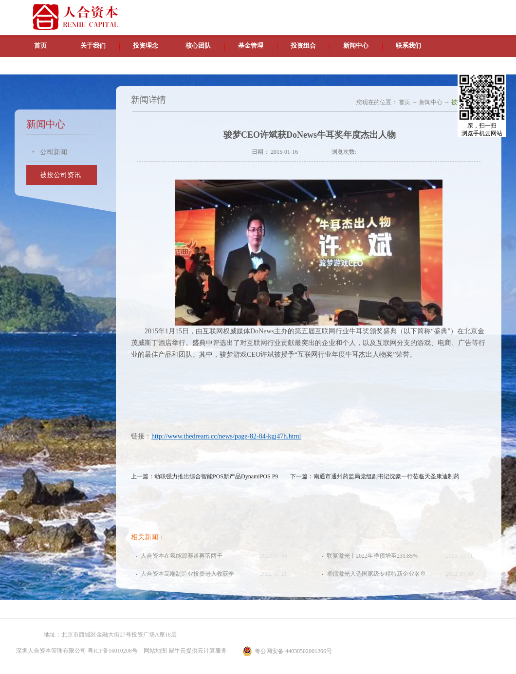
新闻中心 (430, 102)
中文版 (408, 9)
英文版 (431, 9)
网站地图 (154, 650)
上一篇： (204, 476)
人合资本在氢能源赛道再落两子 (181, 555)
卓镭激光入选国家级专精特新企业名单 (376, 573)
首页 (40, 45)
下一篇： (375, 476)
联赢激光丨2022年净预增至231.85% (372, 555)
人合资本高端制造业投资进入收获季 (187, 573)
